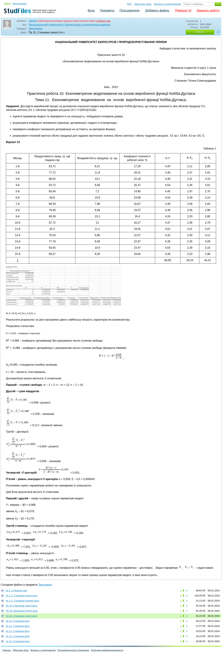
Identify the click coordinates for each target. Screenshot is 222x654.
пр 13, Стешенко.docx (18, 636)
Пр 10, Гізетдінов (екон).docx (21, 605)
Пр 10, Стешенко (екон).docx (21, 616)
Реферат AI (183, 10)
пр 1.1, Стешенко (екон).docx (22, 595)
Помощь (6, 650)
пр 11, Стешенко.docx (18, 626)
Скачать (200, 31)
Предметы (107, 10)
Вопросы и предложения (167, 4)
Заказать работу (208, 10)
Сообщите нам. (103, 21)
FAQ (129, 4)
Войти (7, 3)
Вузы (91, 10)
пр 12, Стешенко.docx (18, 631)
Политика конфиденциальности (107, 650)
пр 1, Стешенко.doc (16, 590)
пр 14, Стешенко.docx (18, 641)
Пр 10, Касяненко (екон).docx (22, 610)
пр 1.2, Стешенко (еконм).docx (22, 600)
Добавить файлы (157, 10)
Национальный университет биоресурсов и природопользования (69, 24)
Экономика (36, 28)
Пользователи (129, 10)
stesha (33, 20)
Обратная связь (143, 4)
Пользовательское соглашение (73, 650)
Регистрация (20, 3)
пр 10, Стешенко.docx (18, 621)
